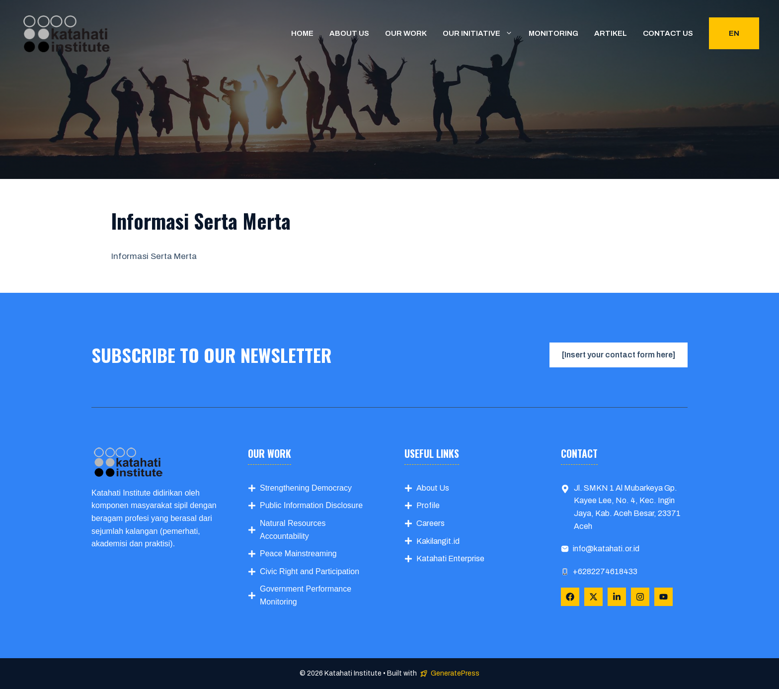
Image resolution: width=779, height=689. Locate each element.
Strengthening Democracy (306, 488)
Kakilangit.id (438, 541)
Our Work (406, 33)
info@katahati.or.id (606, 548)
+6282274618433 (605, 571)
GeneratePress (455, 673)
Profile (428, 505)
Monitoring (553, 33)
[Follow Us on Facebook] (570, 597)
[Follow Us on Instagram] (640, 597)
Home (302, 33)
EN (734, 33)
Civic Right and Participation (309, 571)
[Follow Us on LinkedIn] (617, 597)
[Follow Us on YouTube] (663, 597)
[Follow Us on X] (593, 597)
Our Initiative (482, 33)
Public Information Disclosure (311, 505)
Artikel (610, 33)
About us (349, 33)
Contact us (668, 33)
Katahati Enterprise (450, 558)
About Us (432, 488)
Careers (430, 523)
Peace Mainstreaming (298, 553)
